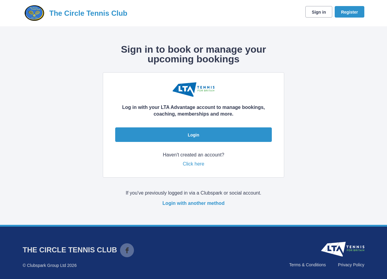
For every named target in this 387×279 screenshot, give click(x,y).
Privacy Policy (351, 264)
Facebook (127, 250)
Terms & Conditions (307, 264)
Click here (193, 163)
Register (349, 12)
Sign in (319, 12)
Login (193, 135)
